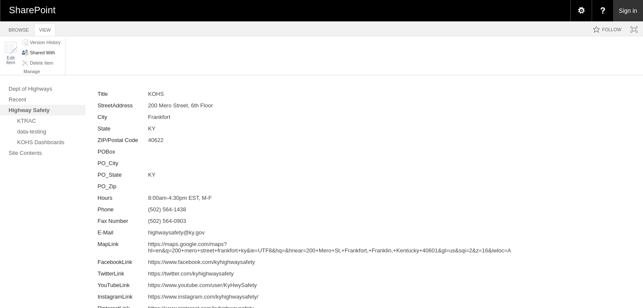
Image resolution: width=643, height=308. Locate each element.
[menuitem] (581, 10)
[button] (11, 53)
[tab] (18, 28)
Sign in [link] (628, 10)
